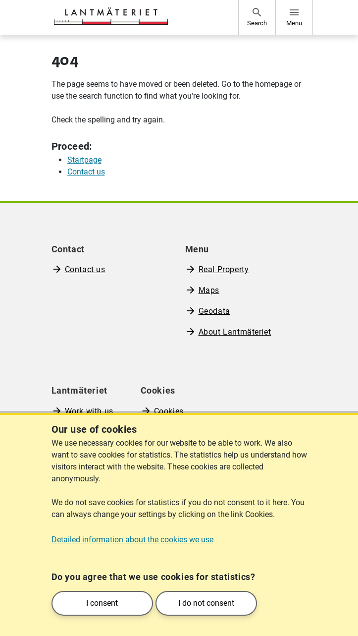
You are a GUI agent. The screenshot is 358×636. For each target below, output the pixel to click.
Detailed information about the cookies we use (132, 539)
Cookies (169, 411)
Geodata (214, 311)
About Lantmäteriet (235, 332)
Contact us (85, 269)
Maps (209, 290)
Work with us (89, 411)
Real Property (224, 269)
